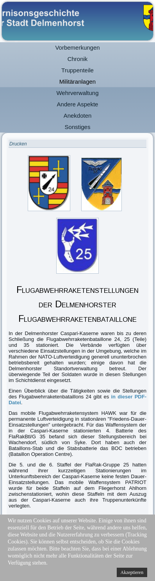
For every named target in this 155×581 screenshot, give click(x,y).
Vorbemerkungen (77, 47)
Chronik (78, 59)
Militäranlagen (77, 81)
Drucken (18, 144)
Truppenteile (77, 70)
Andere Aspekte (77, 104)
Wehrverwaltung (77, 93)
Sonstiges (78, 127)
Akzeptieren (132, 572)
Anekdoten (78, 115)
